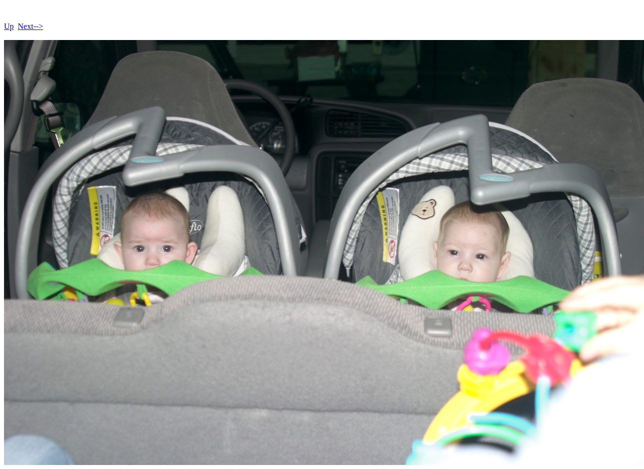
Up (9, 26)
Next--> (31, 26)
